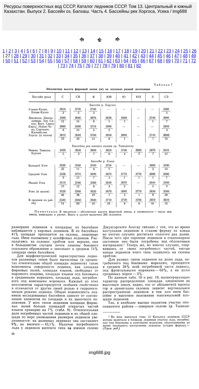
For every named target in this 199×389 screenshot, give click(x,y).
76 (88, 65)
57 (67, 60)
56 (58, 60)
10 (59, 51)
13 (84, 51)
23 (168, 51)
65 (134, 60)
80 (121, 65)
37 (92, 56)
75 (79, 65)
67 (151, 60)
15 (101, 51)
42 (134, 56)
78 (104, 65)
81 (130, 65)
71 (185, 60)
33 (58, 56)
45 (159, 56)
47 (176, 56)
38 (100, 56)
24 (177, 51)
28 (16, 56)
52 (24, 60)
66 (142, 60)
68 (159, 60)
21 (151, 51)
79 (113, 65)
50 (7, 60)
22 (160, 51)
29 (24, 56)
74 (71, 65)
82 (138, 65)
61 (100, 60)
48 (185, 56)
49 (193, 56)
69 (168, 60)
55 (50, 60)
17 (118, 51)
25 (185, 51)
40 (117, 56)
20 (143, 51)
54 (41, 60)
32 (50, 56)
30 (33, 56)
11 (67, 51)
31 (41, 56)
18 (126, 51)
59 (83, 60)
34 (67, 56)
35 (75, 56)
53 (33, 60)
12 (75, 51)
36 (83, 56)
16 (109, 51)
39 (109, 56)
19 (134, 51)
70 (176, 60)
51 (16, 60)
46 (168, 56)
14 (92, 51)
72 (193, 60)
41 (125, 56)
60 (92, 60)
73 (62, 65)
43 (142, 56)
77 (96, 65)
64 (125, 60)
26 (194, 51)
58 (75, 60)
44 (151, 56)
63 (117, 60)
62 (109, 60)
